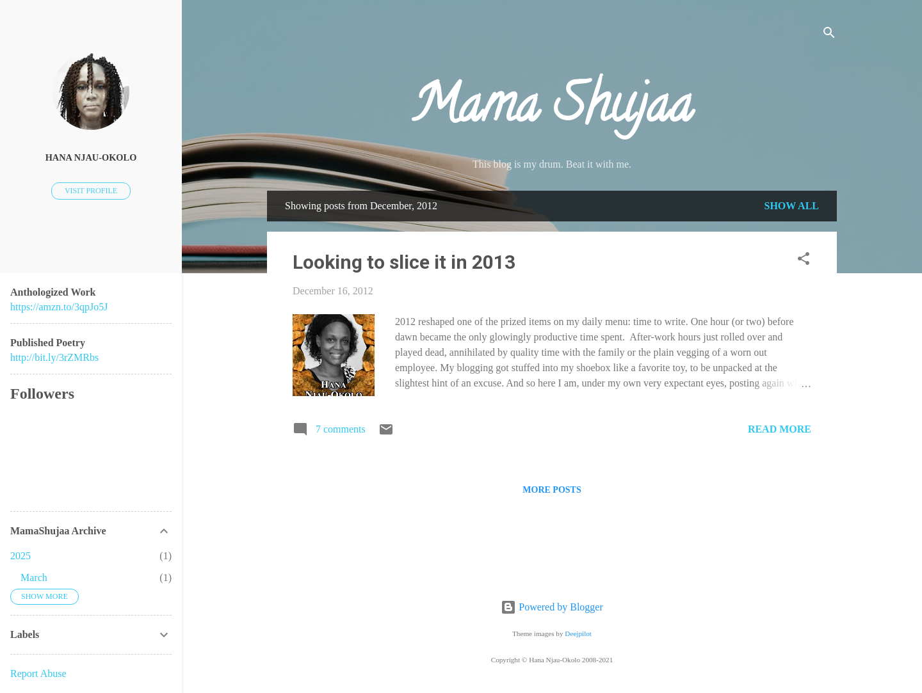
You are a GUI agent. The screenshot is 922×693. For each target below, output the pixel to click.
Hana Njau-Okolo (91, 157)
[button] (803, 261)
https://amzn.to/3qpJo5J (59, 306)
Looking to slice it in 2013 (404, 262)
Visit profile (91, 190)
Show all (791, 205)
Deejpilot (578, 633)
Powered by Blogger (552, 606)
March (33, 577)
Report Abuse (38, 673)
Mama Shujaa (552, 110)
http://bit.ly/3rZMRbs (54, 357)
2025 (20, 555)
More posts (551, 490)
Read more (779, 429)
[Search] (829, 34)
